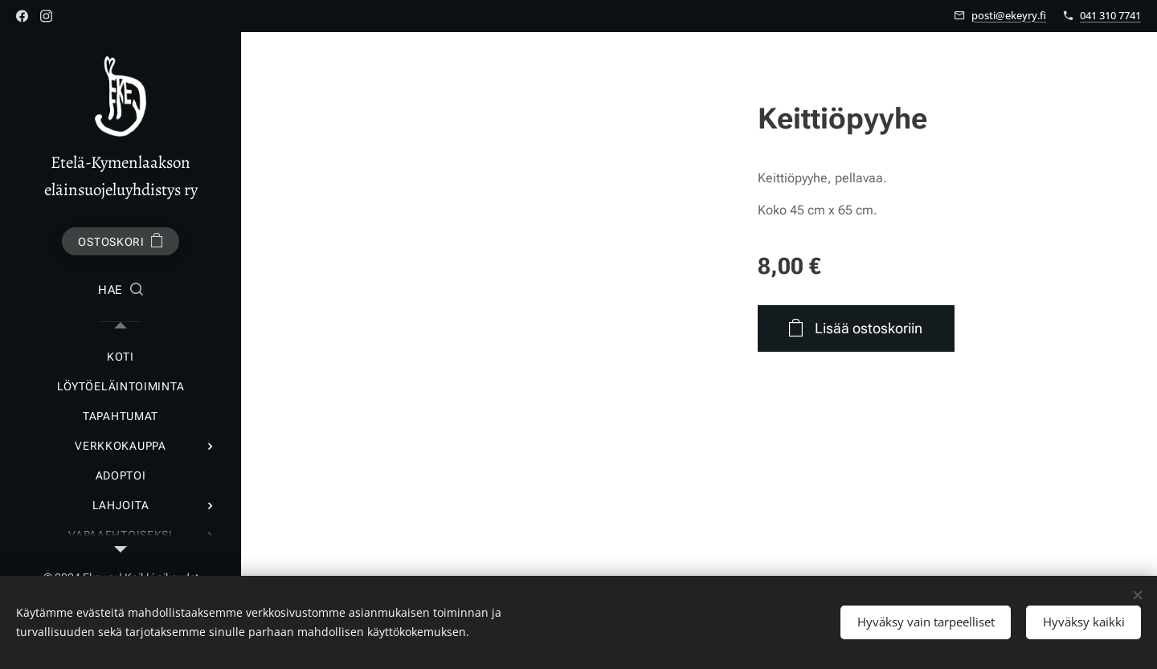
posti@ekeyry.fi (1008, 15)
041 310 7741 (1110, 15)
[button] (120, 290)
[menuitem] (120, 357)
